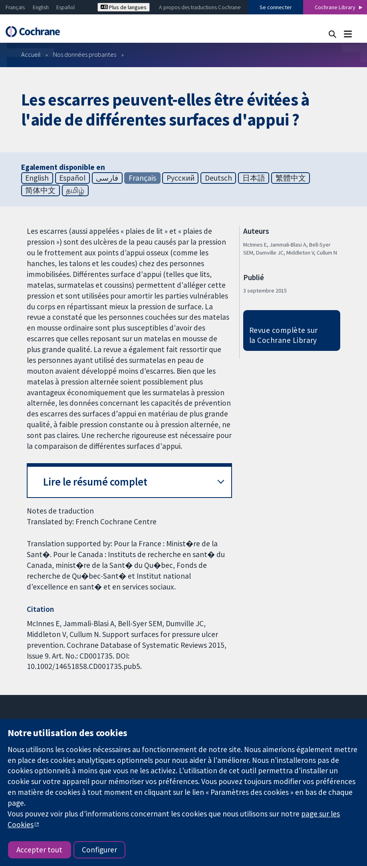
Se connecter (276, 7)
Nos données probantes (84, 54)
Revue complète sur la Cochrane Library (283, 335)
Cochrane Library (335, 7)
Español (65, 7)
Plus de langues (124, 7)
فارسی (107, 178)
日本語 (253, 178)
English (41, 7)
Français (15, 7)
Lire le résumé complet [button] (95, 481)
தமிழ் (75, 190)
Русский (180, 178)
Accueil (31, 54)
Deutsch (218, 178)
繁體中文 (291, 178)
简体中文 (40, 190)
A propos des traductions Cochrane (199, 7)
